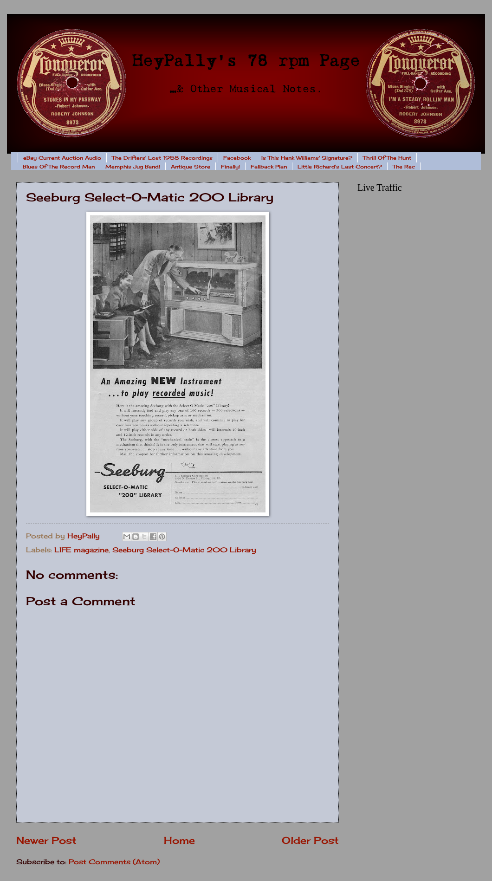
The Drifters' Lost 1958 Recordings (162, 158)
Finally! (230, 166)
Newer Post (46, 840)
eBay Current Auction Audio (62, 158)
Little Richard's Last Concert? (340, 166)
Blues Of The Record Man (59, 166)
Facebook (237, 158)
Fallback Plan (269, 166)
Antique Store (190, 166)
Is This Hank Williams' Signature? (306, 158)
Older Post (310, 840)
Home (179, 840)
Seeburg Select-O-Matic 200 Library (184, 550)
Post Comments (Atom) (114, 862)
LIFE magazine (81, 550)
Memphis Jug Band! (132, 166)
